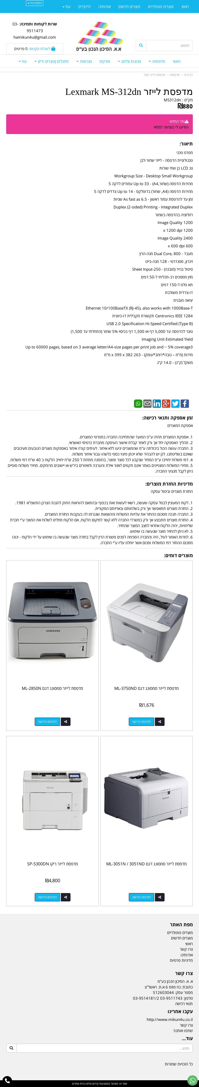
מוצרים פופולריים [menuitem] (161, 6)
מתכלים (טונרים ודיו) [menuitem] (51, 61)
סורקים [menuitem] (105, 61)
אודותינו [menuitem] (104, 6)
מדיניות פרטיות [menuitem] (181, 960)
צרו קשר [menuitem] (186, 949)
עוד (23, 61)
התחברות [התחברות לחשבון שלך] (34, 3)
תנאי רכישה (184, 1003)
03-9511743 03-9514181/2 (157, 998)
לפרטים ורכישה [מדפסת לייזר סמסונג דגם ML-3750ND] (141, 721)
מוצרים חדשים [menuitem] (129, 6)
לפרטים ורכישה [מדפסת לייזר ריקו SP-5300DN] (47, 897)
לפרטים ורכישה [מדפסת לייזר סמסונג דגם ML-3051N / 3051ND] (141, 897)
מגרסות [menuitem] (84, 61)
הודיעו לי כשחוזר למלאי (171, 127)
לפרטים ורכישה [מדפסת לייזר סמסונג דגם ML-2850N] (47, 721)
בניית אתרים (79, 1083)
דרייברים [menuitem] (84, 6)
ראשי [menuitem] (176, 61)
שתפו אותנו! (183, 1030)
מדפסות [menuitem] (157, 61)
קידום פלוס (92, 1083)
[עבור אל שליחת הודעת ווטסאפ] (192, 1080)
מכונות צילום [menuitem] (129, 61)
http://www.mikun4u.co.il (170, 1019)
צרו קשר (186, 1025)
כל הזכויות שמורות (179, 1064)
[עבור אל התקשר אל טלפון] (7, 1081)
